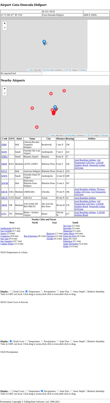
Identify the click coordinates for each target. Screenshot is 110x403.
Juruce (3, 233)
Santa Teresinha (70, 244)
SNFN (4, 176)
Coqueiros (5, 236)
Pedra (65, 246)
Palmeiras (67, 241)
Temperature (34, 291)
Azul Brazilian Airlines (85, 160)
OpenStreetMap (48, 70)
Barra (65, 238)
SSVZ (4, 171)
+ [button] (5, 23)
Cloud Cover (18, 291)
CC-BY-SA (67, 70)
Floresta (50, 236)
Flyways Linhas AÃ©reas (90, 190)
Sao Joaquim (6, 241)
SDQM (4, 183)
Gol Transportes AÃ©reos (87, 161)
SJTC (4, 214)
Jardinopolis (6, 228)
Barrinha (67, 228)
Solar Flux (64, 291)
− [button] (5, 28)
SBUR (4, 192)
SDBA (4, 156)
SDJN (4, 152)
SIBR (4, 144)
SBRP (4, 164)
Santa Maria (68, 233)
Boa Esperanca (31, 236)
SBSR (4, 205)
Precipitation (50, 291)
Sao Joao (4, 238)
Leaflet (30, 70)
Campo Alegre (7, 244)
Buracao (50, 233)
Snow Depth (79, 291)
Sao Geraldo (6, 231)
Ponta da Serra (69, 236)
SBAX (4, 198)
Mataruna (67, 231)
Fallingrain (83, 70)
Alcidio (50, 238)
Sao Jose (67, 226)
